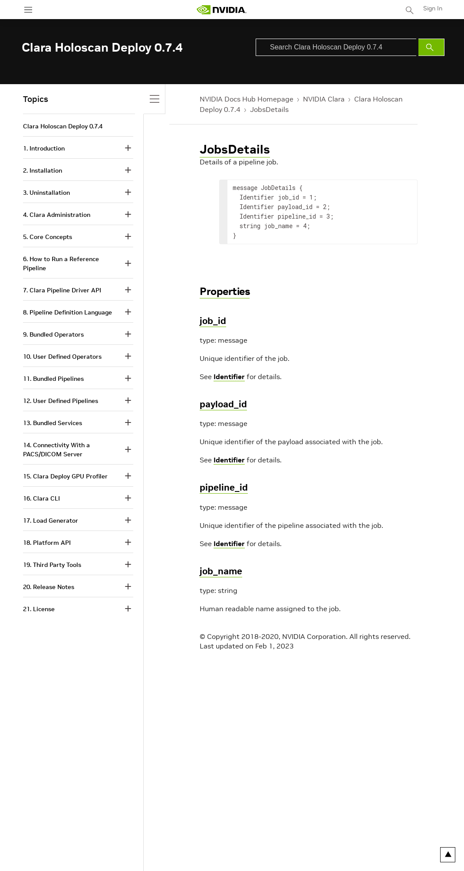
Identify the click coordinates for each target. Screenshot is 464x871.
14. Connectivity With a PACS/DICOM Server (56, 449)
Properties (225, 291)
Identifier (229, 376)
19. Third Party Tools (52, 565)
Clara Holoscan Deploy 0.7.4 (62, 126)
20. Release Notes (48, 587)
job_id (213, 321)
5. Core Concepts (47, 237)
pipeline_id (224, 487)
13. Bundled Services (52, 423)
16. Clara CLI (41, 498)
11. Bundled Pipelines (53, 379)
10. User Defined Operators (62, 356)
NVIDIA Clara (324, 99)
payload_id (223, 404)
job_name (221, 571)
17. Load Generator (50, 520)
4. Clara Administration (56, 215)
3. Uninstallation (46, 192)
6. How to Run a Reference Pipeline (61, 263)
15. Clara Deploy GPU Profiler (65, 476)
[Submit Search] (431, 47)
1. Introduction (44, 148)
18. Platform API (47, 543)
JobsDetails (269, 109)
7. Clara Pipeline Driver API (62, 290)
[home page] (221, 9)
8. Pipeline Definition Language (67, 312)
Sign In (432, 8)
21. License (39, 609)
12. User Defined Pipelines (60, 401)
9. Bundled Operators (53, 334)
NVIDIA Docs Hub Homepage (246, 99)
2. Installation (42, 170)
